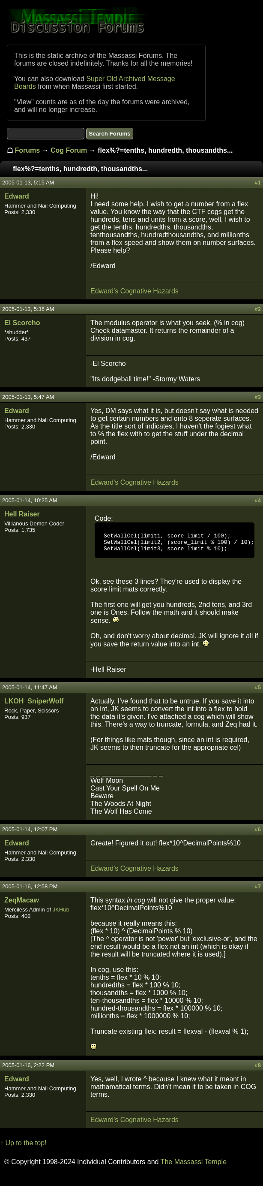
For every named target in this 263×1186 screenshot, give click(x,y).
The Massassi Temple (194, 1165)
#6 (258, 833)
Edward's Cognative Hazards (134, 291)
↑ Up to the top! (23, 1146)
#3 (258, 397)
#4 (258, 500)
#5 (258, 691)
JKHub (61, 913)
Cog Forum (69, 150)
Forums (27, 150)
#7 (258, 890)
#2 (258, 309)
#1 (258, 182)
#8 (258, 1069)
